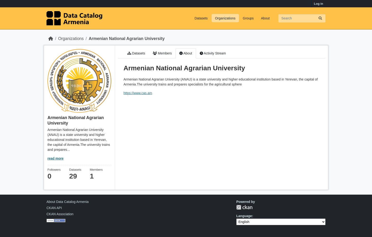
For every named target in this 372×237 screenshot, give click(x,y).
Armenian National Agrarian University (127, 38)
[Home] (50, 38)
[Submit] (320, 18)
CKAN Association (60, 214)
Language (244, 216)
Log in (318, 3)
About (265, 18)
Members (162, 53)
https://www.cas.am (138, 93)
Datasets (201, 18)
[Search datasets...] (302, 18)
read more (55, 158)
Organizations (225, 18)
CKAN (244, 207)
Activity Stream (213, 53)
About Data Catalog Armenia (67, 202)
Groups (248, 18)
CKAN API (54, 208)
